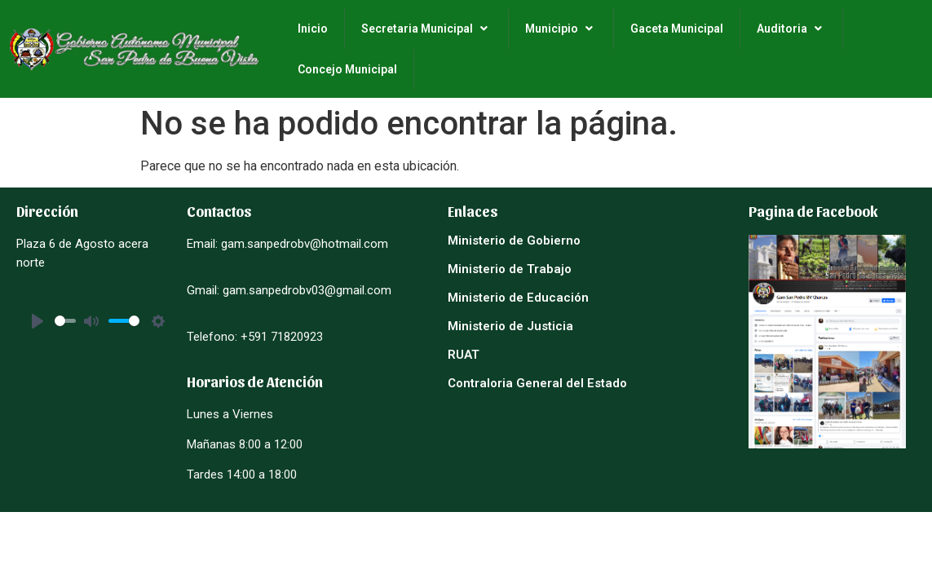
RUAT (463, 354)
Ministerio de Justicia (510, 326)
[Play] (37, 321)
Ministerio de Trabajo (510, 269)
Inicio (313, 28)
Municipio (561, 28)
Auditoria (791, 28)
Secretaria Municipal (426, 28)
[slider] (65, 321)
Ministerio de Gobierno (514, 240)
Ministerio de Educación (518, 297)
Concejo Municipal (347, 69)
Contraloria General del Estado (537, 383)
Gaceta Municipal (676, 28)
